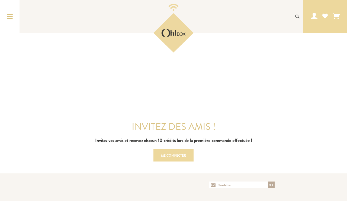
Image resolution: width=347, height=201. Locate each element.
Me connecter (173, 155)
